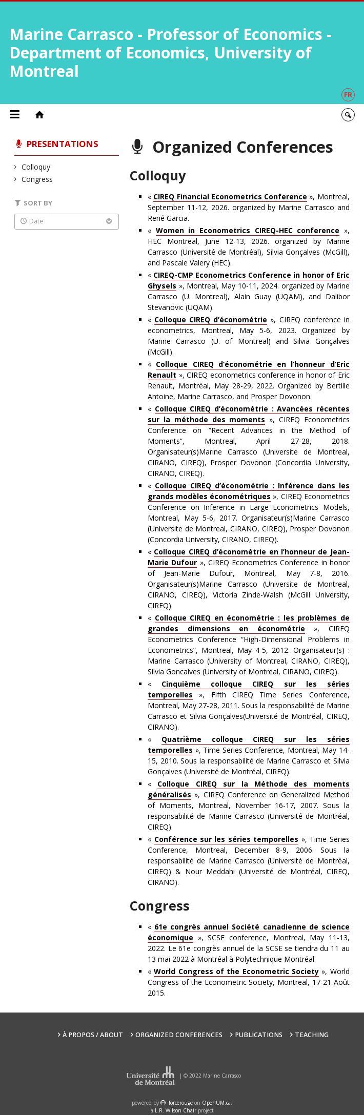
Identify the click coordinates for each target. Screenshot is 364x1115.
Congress (37, 179)
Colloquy (36, 167)
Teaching (312, 1034)
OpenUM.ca (216, 1102)
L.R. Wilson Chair (175, 1110)
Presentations (62, 144)
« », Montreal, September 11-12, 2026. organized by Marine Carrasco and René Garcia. (249, 207)
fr (348, 94)
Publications (258, 1034)
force (181, 1102)
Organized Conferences (179, 1034)
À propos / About (93, 1034)
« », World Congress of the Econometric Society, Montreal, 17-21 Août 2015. (249, 982)
